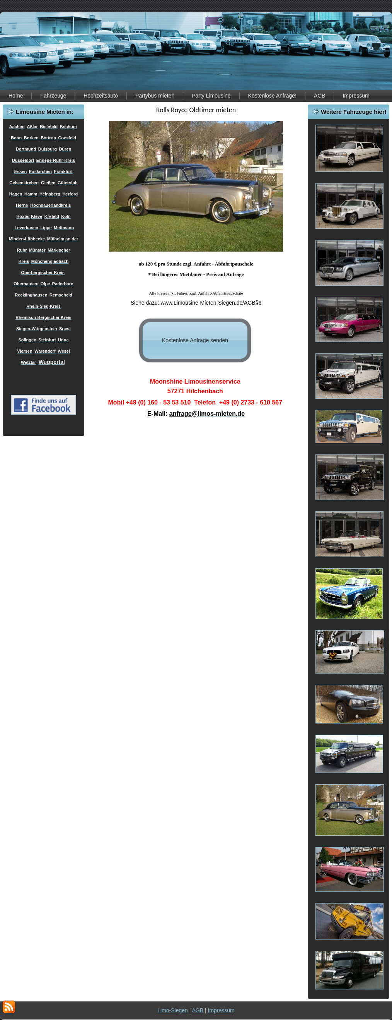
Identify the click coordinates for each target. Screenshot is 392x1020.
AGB (320, 96)
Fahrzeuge (53, 96)
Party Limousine (211, 96)
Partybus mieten (154, 96)
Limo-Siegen (172, 1010)
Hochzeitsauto (101, 96)
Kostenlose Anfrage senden (195, 340)
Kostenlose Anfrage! (272, 96)
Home (16, 96)
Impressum (356, 96)
